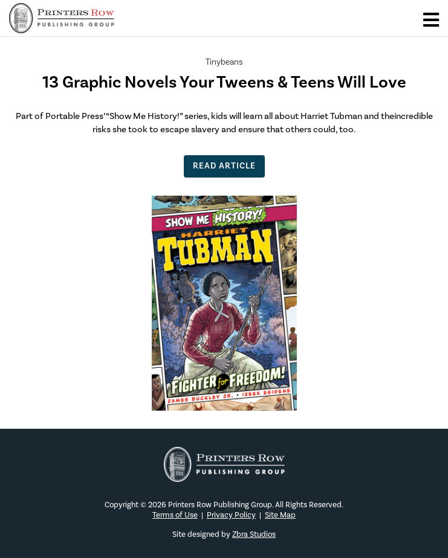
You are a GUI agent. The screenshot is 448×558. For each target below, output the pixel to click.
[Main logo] (61, 26)
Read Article (224, 166)
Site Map (280, 515)
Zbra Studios (254, 534)
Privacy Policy (231, 515)
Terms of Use (175, 515)
